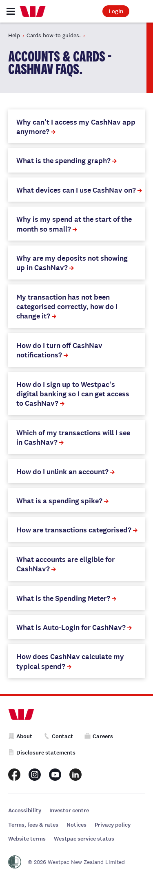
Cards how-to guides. (54, 35)
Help (14, 35)
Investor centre (69, 810)
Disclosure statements (41, 753)
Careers (98, 736)
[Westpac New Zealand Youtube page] (55, 774)
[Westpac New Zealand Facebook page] (14, 774)
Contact (58, 736)
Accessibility (24, 810)
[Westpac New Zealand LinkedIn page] (75, 774)
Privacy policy (113, 825)
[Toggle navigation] (11, 11)
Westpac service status (84, 839)
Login (116, 11)
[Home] (33, 11)
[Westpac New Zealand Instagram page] (35, 774)
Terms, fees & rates (33, 825)
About (20, 736)
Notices (76, 825)
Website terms (27, 839)
